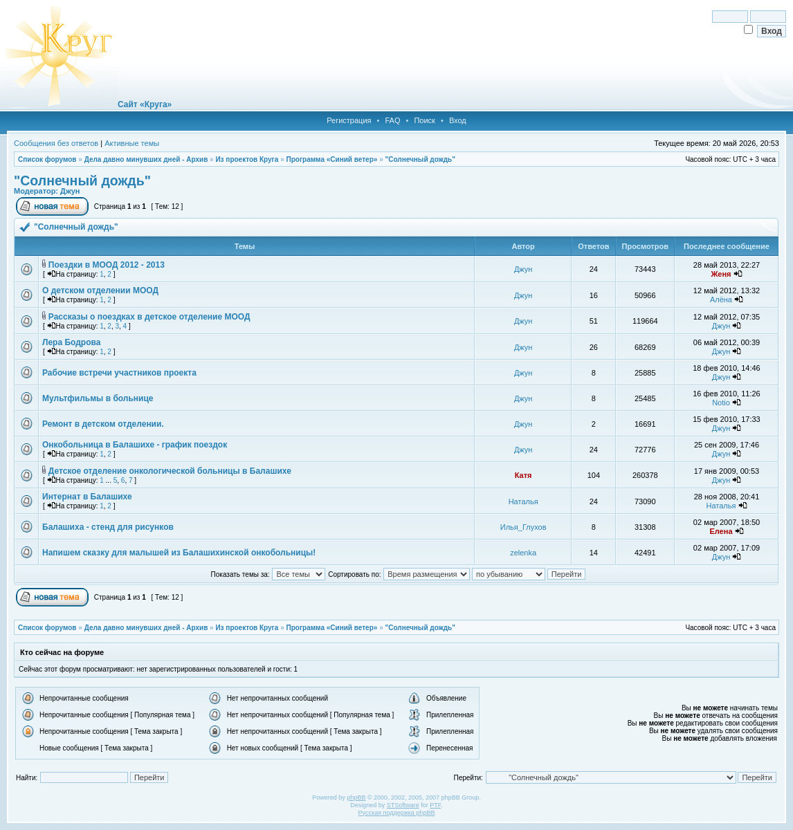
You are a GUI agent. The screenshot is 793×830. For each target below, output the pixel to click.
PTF (435, 805)
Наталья (523, 501)
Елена (720, 531)
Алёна (721, 299)
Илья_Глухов (523, 527)
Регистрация (349, 120)
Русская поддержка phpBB (396, 812)
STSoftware (403, 805)
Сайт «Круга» (145, 104)
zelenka (523, 552)
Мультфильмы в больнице (98, 398)
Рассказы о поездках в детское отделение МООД (149, 317)
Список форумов (47, 159)
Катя (523, 475)
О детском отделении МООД (100, 290)
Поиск (424, 120)
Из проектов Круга (246, 159)
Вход (457, 120)
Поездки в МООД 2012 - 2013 (106, 265)
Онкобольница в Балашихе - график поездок (134, 445)
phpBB (356, 797)
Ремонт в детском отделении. (103, 424)
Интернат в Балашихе (87, 496)
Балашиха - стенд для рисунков (108, 527)
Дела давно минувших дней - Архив (146, 159)
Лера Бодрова (71, 342)
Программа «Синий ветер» (331, 159)
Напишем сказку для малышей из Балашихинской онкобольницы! (179, 552)
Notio (721, 402)
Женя (721, 274)
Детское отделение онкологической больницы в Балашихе (169, 471)
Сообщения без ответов (56, 143)
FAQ (392, 120)
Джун (70, 191)
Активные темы (131, 143)
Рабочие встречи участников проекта (119, 373)
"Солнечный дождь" (420, 159)
